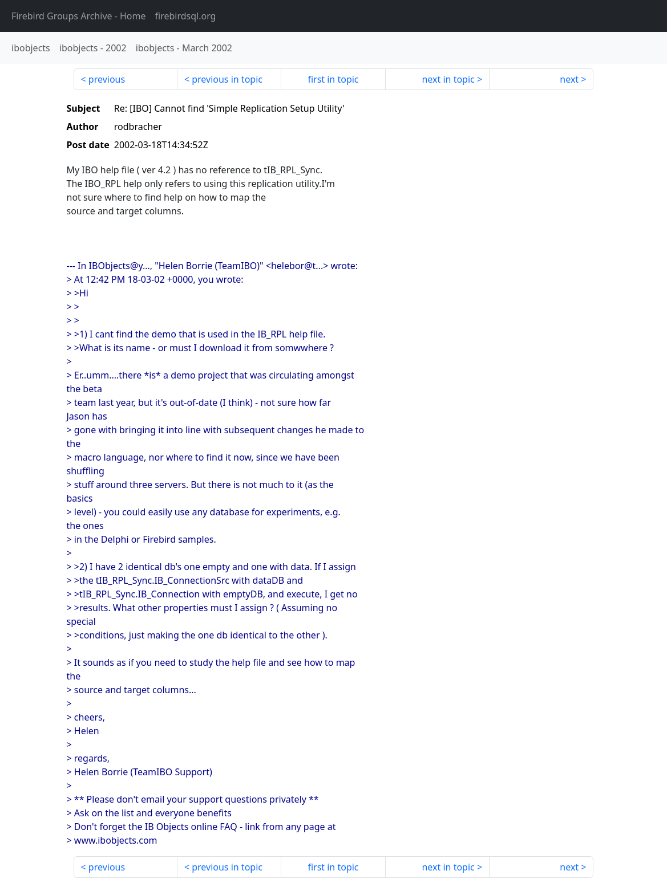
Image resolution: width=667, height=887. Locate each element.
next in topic (448, 79)
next (569, 79)
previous (106, 79)
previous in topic (227, 79)
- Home (78, 16)
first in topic (333, 79)
